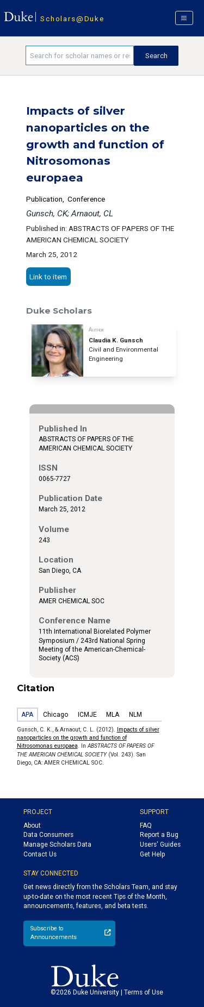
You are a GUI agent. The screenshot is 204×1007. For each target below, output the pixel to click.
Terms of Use (143, 992)
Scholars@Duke (72, 18)
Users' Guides (160, 844)
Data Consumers (48, 835)
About (32, 825)
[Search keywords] (80, 55)
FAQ (146, 825)
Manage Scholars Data (57, 844)
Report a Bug (159, 835)
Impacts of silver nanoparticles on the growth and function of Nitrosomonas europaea (88, 738)
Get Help (152, 854)
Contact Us (40, 854)
